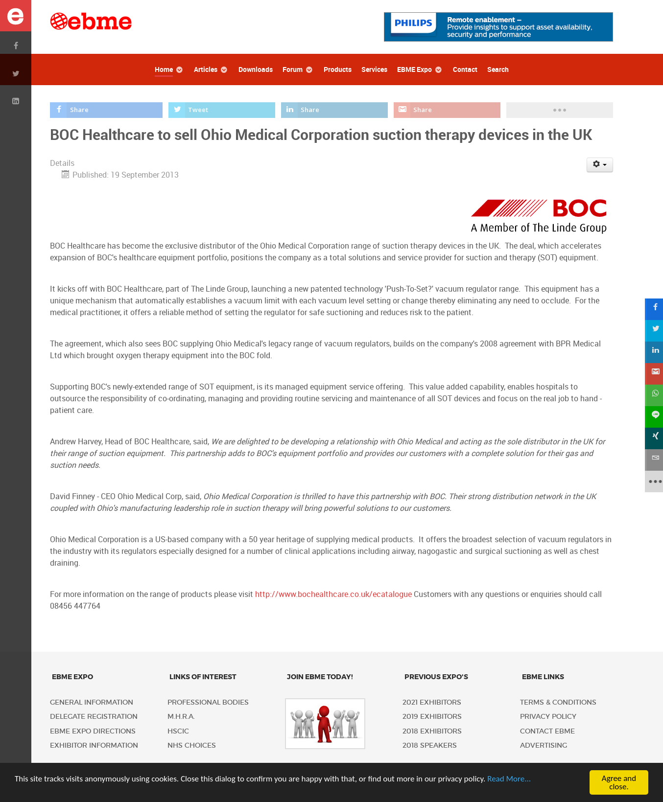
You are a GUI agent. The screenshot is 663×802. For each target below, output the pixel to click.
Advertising (543, 745)
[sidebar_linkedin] (652, 352)
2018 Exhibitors (432, 731)
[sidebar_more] (652, 481)
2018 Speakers (430, 745)
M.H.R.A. (181, 716)
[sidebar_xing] (652, 438)
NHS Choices (191, 745)
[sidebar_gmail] (652, 374)
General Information (91, 702)
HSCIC (178, 731)
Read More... (509, 779)
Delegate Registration (94, 716)
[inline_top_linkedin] (334, 110)
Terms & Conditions (558, 702)
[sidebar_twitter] (652, 331)
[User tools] (600, 165)
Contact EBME (547, 731)
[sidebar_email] (652, 460)
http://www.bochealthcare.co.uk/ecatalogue (333, 594)
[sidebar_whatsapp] (652, 395)
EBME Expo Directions (93, 731)
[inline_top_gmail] (447, 110)
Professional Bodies (208, 702)
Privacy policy (548, 716)
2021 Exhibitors (432, 702)
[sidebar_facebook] (652, 309)
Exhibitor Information (94, 745)
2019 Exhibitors (432, 716)
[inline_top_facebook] (106, 110)
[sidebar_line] (652, 417)
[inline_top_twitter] (222, 110)
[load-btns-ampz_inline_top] (560, 110)
